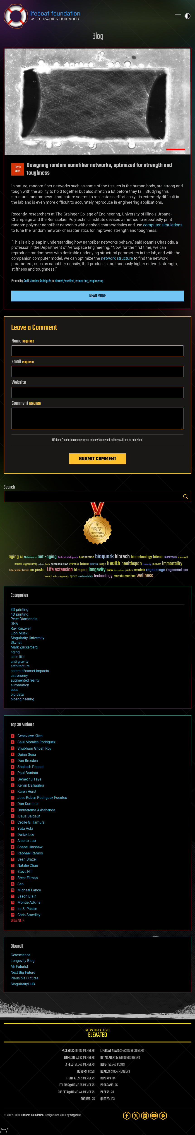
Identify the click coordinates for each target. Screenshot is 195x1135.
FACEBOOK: (68, 1051)
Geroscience (20, 955)
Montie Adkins (28, 902)
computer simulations (162, 225)
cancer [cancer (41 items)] (18, 564)
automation (20, 685)
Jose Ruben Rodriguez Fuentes (42, 797)
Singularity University (27, 638)
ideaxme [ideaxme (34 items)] (156, 564)
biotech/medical (64, 281)
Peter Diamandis (24, 619)
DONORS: (82, 1072)
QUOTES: (105, 1099)
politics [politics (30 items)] (129, 570)
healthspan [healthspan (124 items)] (131, 564)
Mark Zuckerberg (24, 647)
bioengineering (22, 699)
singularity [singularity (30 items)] (63, 576)
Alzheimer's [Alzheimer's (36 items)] (30, 557)
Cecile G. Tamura (31, 822)
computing (81, 281)
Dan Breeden (27, 760)
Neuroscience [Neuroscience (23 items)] (119, 571)
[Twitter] (136, 1116)
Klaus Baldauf (28, 816)
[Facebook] (126, 1116)
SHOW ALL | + (17, 921)
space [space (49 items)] (73, 576)
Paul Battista (27, 773)
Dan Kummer (28, 804)
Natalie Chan (27, 865)
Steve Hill (24, 871)
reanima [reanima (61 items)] (139, 570)
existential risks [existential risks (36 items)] (59, 564)
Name (23, 341)
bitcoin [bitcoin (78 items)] (158, 557)
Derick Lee (25, 834)
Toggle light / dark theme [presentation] (187, 16)
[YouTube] (154, 1116)
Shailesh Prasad (30, 767)
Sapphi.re (75, 1115)
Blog (97, 36)
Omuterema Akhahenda (36, 810)
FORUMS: (86, 1099)
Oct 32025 (18, 169)
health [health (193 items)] (113, 563)
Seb (20, 884)
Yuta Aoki (25, 828)
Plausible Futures (24, 978)
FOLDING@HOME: (69, 1085)
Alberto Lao (26, 841)
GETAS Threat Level (97, 1033)
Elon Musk (19, 633)
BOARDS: (105, 1072)
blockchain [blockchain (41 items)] (170, 557)
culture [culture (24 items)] (41, 564)
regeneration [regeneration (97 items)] (177, 569)
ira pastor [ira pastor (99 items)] (38, 569)
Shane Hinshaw (30, 847)
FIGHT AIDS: (73, 1078)
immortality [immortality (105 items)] (172, 563)
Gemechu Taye (29, 779)
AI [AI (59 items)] (21, 557)
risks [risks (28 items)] (55, 576)
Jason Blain (26, 896)
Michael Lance (29, 890)
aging (15, 652)
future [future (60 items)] (84, 564)
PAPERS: (105, 1092)
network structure (117, 258)
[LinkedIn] (145, 1116)
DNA (14, 623)
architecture (20, 666)
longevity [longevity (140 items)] (97, 570)
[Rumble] (163, 1116)
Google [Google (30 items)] (102, 564)
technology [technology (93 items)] (103, 576)
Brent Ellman (27, 878)
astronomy (19, 675)
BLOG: (103, 1065)
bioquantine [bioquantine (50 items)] (86, 557)
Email (23, 361)
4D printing (19, 614)
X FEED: (69, 1065)
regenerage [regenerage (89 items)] (155, 570)
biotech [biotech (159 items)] (122, 557)
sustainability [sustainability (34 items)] (85, 576)
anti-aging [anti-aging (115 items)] (47, 557)
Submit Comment (97, 459)
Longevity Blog (22, 961)
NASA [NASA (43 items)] (110, 570)
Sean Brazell (27, 859)
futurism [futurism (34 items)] (94, 564)
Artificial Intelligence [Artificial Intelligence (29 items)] (68, 557)
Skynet (16, 642)
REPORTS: (106, 1078)
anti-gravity (20, 661)
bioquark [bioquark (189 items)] (104, 556)
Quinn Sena (26, 754)
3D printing (19, 609)
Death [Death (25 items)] (47, 564)
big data (17, 694)
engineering (96, 281)
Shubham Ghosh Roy (34, 748)
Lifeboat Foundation (32, 1115)
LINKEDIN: (69, 1058)
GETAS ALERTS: (109, 1058)
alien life (17, 657)
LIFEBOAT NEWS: (110, 1051)
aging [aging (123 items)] (14, 557)
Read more (97, 296)
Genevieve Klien (30, 736)
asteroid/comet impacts (30, 671)
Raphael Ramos (30, 853)
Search (185, 496)
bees (14, 689)
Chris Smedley (28, 915)
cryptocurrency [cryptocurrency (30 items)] (30, 564)
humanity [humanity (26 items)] (147, 564)
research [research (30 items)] (48, 576)
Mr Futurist (19, 966)
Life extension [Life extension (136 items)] (60, 570)
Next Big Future (23, 972)
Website (19, 382)
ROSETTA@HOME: (68, 1092)
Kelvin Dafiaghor (30, 785)
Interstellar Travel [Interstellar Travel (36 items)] (19, 570)
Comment (26, 403)
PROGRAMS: (107, 1085)
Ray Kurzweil (21, 628)
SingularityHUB (23, 984)
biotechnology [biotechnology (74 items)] (141, 557)
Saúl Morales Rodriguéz (37, 281)
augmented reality (25, 680)
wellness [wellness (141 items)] (145, 576)
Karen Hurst (26, 791)
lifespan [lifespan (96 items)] (80, 569)
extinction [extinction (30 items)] (74, 564)
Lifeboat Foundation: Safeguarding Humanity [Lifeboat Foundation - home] (86, 16)
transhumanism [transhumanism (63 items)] (124, 576)
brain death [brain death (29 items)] (183, 557)
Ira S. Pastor (27, 909)
